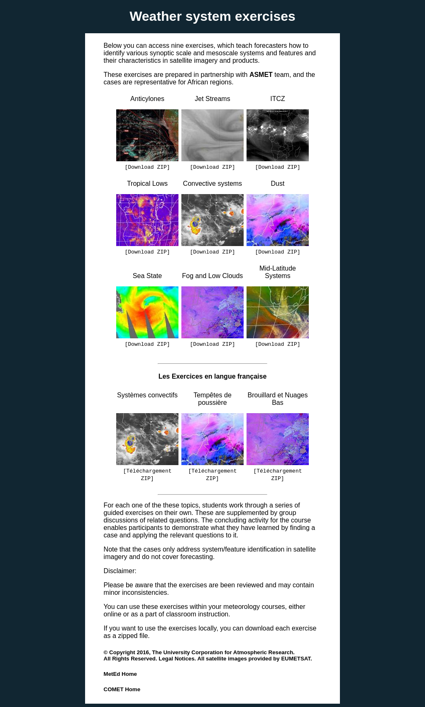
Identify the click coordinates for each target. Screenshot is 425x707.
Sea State (147, 275)
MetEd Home (120, 674)
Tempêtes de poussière (212, 399)
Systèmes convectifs (147, 399)
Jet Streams (212, 98)
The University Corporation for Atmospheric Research (222, 652)
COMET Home (122, 689)
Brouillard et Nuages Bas (278, 399)
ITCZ (277, 98)
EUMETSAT (295, 658)
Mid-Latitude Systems (277, 272)
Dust (278, 183)
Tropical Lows (147, 183)
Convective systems (212, 183)
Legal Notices (176, 658)
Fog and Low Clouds (212, 275)
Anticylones (147, 98)
